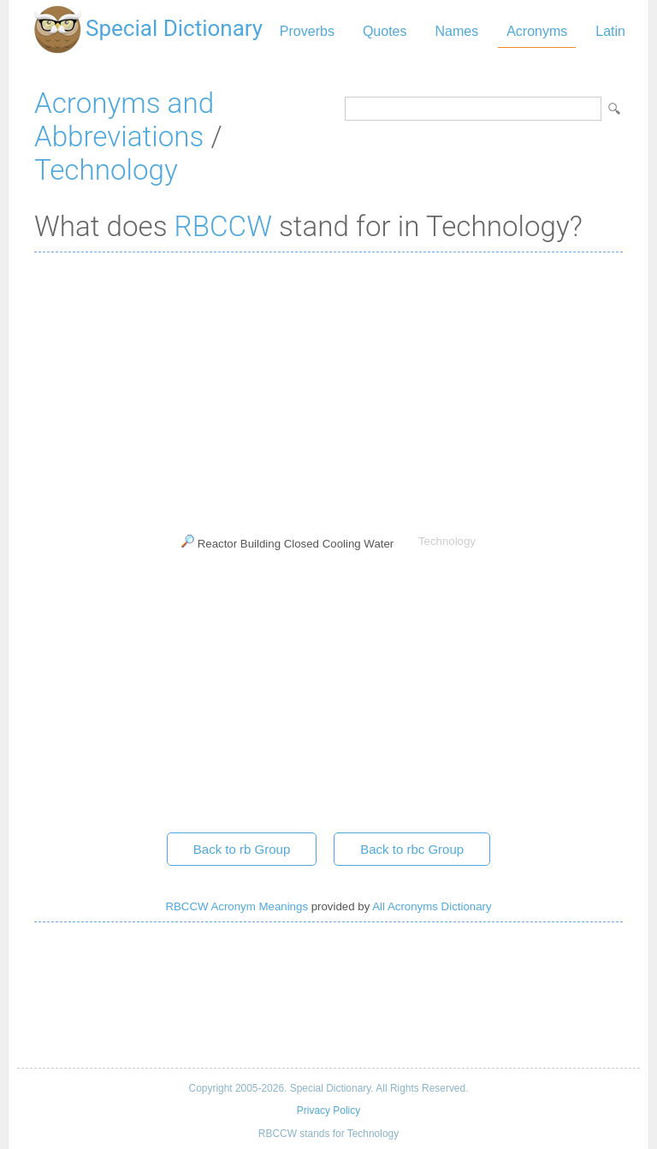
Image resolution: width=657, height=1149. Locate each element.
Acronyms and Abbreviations (124, 119)
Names (456, 31)
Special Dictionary (174, 28)
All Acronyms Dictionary (431, 906)
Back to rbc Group (412, 849)
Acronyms (536, 31)
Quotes (385, 31)
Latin (610, 31)
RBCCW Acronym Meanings (236, 906)
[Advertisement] (328, 389)
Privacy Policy (328, 1110)
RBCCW (223, 226)
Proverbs (307, 31)
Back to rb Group (241, 849)
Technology (106, 170)
